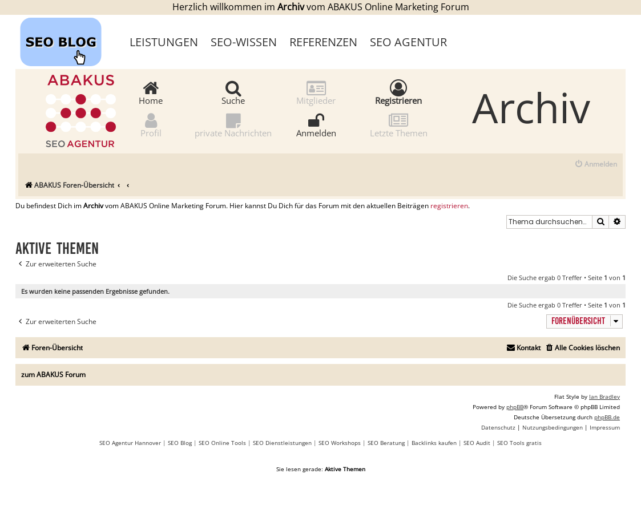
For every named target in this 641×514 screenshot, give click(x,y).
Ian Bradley (604, 396)
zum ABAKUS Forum (53, 374)
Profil (151, 124)
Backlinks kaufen (434, 443)
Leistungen (164, 42)
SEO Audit (476, 443)
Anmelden (316, 124)
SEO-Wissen (244, 42)
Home (151, 92)
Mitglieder (316, 92)
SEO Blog (180, 443)
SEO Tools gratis (519, 443)
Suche (233, 92)
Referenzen (323, 42)
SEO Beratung (386, 443)
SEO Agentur (408, 42)
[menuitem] (595, 164)
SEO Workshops (340, 443)
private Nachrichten (233, 124)
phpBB (514, 407)
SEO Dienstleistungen (282, 443)
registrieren (449, 206)
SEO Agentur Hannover (130, 443)
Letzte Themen (399, 124)
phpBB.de (607, 417)
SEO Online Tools (222, 443)
